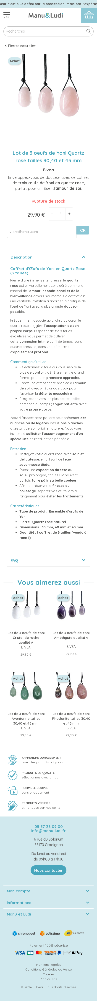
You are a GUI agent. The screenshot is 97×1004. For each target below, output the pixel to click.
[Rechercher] (48, 31)
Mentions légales (48, 964)
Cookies (49, 974)
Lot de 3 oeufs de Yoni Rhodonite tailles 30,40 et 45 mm (71, 718)
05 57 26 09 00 (48, 826)
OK (83, 230)
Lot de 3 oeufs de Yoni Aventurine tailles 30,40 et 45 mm (26, 718)
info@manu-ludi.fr (48, 830)
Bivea (48, 169)
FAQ (14, 560)
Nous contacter (48, 870)
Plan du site (48, 979)
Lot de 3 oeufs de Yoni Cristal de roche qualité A (26, 638)
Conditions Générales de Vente (48, 969)
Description (21, 257)
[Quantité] (61, 214)
